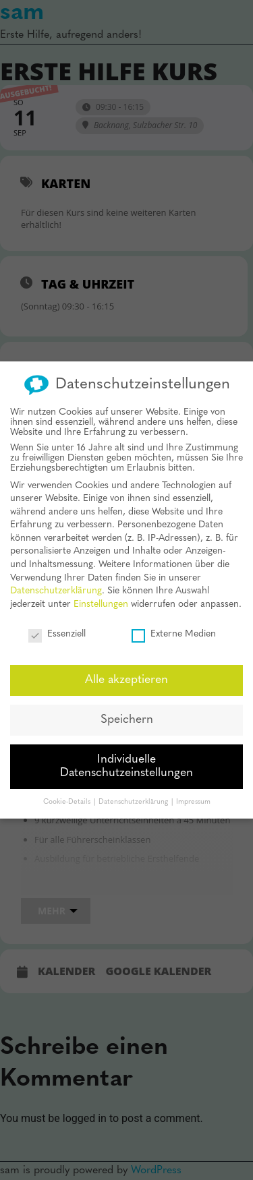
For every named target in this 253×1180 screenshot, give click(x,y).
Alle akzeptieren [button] (126, 671)
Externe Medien (174, 625)
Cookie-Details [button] (67, 792)
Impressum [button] (193, 792)
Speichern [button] (127, 711)
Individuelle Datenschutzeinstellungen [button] (126, 757)
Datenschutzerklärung (56, 582)
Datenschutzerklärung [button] (134, 792)
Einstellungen (101, 595)
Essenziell (57, 625)
